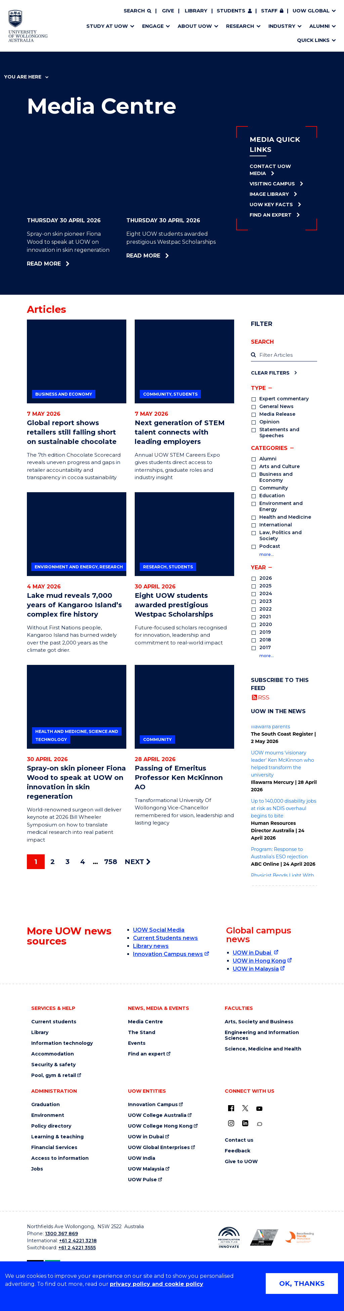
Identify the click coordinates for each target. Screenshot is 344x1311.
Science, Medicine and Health (263, 1049)
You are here (26, 77)
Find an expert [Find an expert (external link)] (146, 1054)
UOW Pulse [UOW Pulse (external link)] (142, 1180)
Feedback (237, 1151)
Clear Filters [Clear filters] (270, 373)
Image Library (269, 194)
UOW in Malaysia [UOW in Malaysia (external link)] (256, 969)
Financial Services (54, 1147)
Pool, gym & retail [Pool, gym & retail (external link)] (53, 1075)
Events (136, 1043)
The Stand (141, 1032)
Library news (151, 946)
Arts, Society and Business (259, 1022)
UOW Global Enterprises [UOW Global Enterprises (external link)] (159, 1147)
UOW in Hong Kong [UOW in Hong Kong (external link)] (259, 961)
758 (110, 862)
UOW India (141, 1158)
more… (266, 554)
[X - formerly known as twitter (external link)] (245, 1108)
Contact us (239, 1140)
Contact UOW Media (270, 169)
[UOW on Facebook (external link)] (231, 1108)
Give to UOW (241, 1161)
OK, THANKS (302, 1283)
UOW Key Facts (271, 205)
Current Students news (165, 938)
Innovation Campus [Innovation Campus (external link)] (153, 1104)
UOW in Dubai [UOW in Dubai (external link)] (252, 953)
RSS (263, 697)
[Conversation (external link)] (259, 1124)
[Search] (137, 11)
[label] (284, 355)
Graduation (45, 1104)
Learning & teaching (57, 1137)
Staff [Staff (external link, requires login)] (269, 11)
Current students (53, 1022)
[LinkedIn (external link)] (245, 1123)
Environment (47, 1115)
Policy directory (51, 1126)
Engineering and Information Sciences (262, 1035)
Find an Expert (271, 215)
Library (196, 11)
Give (168, 11)
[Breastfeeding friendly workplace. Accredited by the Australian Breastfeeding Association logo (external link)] (299, 1237)
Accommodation (52, 1054)
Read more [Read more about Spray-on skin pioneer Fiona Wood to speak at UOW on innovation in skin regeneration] (65, 264)
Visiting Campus (272, 184)
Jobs (37, 1169)
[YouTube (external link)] (259, 1109)
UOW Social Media (158, 930)
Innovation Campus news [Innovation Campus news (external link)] (168, 954)
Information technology (62, 1043)
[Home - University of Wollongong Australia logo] (28, 26)
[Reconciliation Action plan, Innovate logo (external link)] (229, 1237)
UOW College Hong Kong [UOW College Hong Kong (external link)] (160, 1126)
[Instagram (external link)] (231, 1123)
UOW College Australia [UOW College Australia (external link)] (157, 1115)
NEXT (137, 862)
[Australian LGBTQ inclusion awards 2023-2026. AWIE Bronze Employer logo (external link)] (264, 1237)
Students (231, 11)
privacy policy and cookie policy (156, 1284)
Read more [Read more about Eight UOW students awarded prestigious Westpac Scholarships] (165, 255)
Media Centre (145, 1022)
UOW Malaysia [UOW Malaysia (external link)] (146, 1169)
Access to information (60, 1158)
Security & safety (53, 1065)
